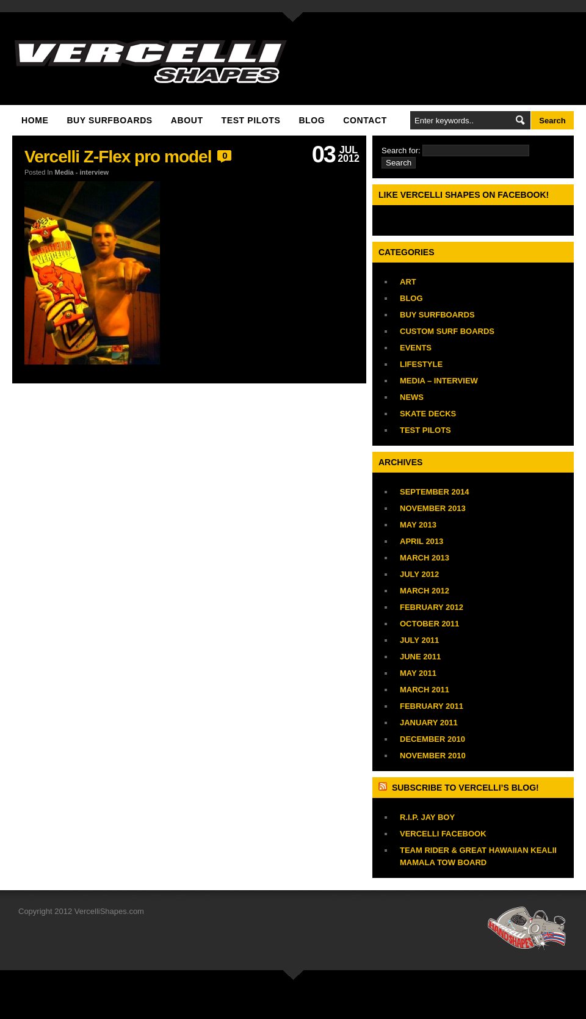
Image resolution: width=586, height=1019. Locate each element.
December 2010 (432, 739)
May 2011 (418, 673)
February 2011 (431, 706)
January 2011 (429, 722)
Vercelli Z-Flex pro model (117, 156)
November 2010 (433, 755)
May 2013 (418, 524)
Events (416, 347)
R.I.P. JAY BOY (427, 817)
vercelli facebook (443, 833)
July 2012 (419, 574)
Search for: (401, 150)
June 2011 (420, 656)
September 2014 (434, 491)
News (412, 397)
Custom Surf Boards (447, 331)
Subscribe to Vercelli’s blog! (465, 787)
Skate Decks (428, 413)
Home (34, 120)
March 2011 (424, 689)
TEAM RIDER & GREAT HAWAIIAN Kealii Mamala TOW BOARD (478, 856)
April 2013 (421, 541)
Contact (365, 120)
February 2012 (431, 607)
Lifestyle (421, 364)
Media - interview (82, 172)
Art (408, 281)
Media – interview (439, 380)
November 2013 (433, 508)
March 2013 (424, 557)
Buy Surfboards (109, 120)
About (187, 120)
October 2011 (429, 623)
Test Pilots (251, 120)
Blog (311, 120)
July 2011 (419, 640)
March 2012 (424, 590)
